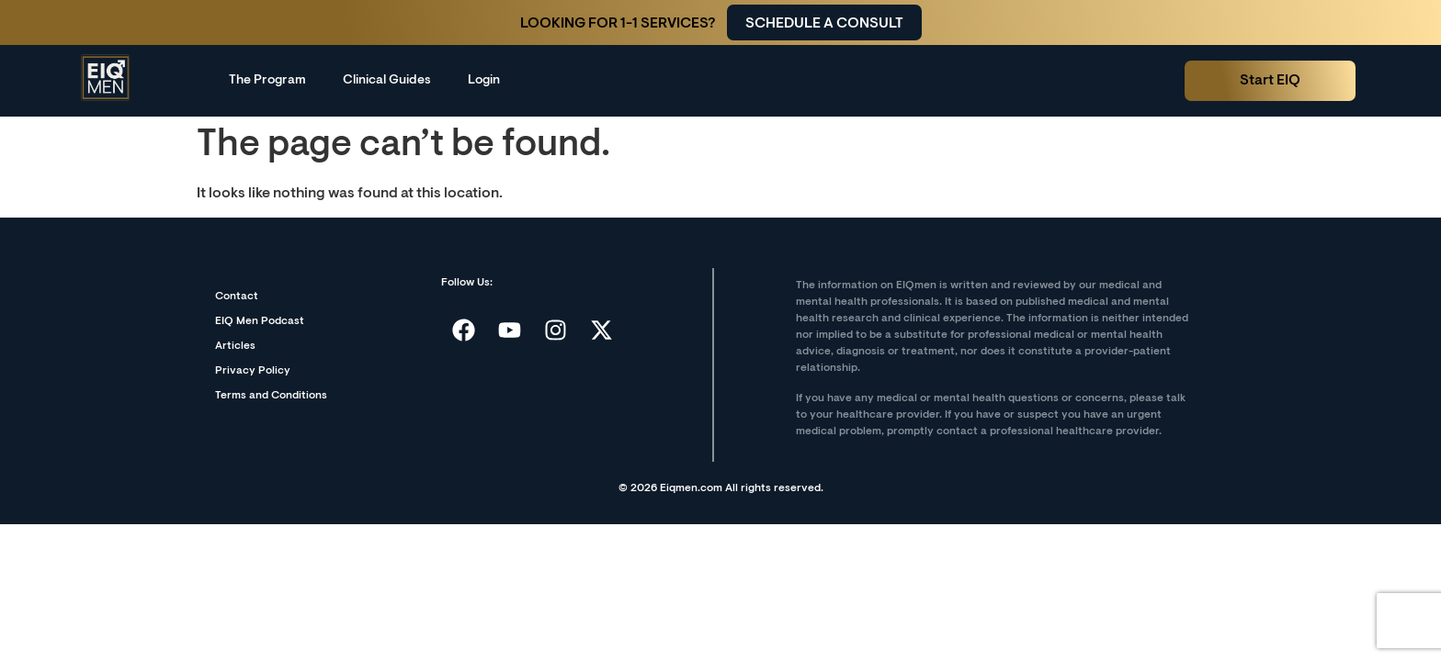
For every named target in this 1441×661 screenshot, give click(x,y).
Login (484, 80)
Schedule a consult (824, 24)
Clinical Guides (387, 80)
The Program (267, 80)
